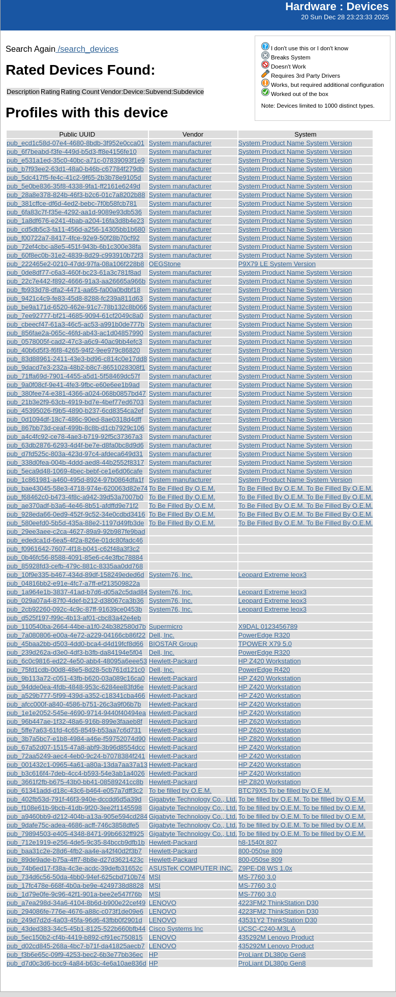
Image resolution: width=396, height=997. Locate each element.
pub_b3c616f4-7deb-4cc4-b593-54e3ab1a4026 (76, 773)
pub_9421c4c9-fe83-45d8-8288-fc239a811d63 (75, 298)
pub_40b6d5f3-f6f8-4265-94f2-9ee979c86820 (73, 350)
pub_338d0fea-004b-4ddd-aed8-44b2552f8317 (75, 462)
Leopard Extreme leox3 (272, 574)
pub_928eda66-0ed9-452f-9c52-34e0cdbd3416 (76, 514)
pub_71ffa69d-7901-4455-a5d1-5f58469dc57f (73, 376)
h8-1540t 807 (258, 842)
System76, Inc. (171, 574)
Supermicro (165, 626)
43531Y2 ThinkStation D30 (277, 920)
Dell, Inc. (162, 635)
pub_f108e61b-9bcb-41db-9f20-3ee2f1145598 (74, 808)
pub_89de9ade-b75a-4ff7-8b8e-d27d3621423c (75, 859)
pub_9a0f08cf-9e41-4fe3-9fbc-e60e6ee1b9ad (73, 385)
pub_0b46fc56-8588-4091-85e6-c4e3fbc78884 (75, 557)
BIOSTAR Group (173, 644)
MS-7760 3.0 (257, 877)
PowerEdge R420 (264, 669)
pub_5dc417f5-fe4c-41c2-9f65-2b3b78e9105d (74, 177)
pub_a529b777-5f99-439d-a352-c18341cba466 (76, 695)
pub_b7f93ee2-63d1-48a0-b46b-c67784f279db (75, 169)
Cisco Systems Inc (176, 928)
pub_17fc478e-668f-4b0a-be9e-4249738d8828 (75, 885)
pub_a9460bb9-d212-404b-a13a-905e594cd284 (77, 816)
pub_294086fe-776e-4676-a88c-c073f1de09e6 (75, 911)
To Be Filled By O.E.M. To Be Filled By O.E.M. (305, 488)
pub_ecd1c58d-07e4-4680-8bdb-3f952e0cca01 (75, 143)
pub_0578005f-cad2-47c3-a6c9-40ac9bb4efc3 (74, 341)
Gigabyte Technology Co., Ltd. (193, 799)
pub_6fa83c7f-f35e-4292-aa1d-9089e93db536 (74, 212)
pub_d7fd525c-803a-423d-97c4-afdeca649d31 (75, 454)
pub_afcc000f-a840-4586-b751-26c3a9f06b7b (74, 704)
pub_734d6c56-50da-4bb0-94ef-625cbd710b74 (76, 877)
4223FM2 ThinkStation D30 (278, 903)
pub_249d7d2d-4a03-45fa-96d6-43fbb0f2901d (74, 920)
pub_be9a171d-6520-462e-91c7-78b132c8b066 (77, 307)
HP (153, 954)
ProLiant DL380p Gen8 (272, 954)
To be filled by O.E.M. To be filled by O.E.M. (301, 799)
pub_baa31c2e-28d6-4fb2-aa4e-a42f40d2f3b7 (74, 851)
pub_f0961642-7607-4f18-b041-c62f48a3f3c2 (73, 549)
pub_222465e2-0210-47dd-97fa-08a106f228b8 (75, 264)
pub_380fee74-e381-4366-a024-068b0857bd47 (76, 393)
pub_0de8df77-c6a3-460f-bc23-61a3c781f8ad (74, 272)
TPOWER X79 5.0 (265, 644)
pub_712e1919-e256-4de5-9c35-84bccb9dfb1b (76, 842)
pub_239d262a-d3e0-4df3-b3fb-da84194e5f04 (74, 652)
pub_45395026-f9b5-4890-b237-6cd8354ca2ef (75, 410)
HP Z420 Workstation (269, 661)
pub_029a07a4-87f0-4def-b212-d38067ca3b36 (75, 600)
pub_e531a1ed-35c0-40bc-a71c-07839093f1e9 (76, 160)
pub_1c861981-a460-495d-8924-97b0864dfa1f (75, 480)
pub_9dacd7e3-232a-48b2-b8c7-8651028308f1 (76, 367)
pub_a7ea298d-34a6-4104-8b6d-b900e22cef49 (76, 903)
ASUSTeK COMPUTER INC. (191, 868)
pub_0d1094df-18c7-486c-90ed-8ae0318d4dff (74, 419)
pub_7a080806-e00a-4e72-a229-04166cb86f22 (76, 635)
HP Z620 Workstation (269, 721)
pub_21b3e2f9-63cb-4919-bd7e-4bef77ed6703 (75, 402)
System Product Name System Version (295, 143)
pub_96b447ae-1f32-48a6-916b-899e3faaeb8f (74, 721)
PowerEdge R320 (264, 635)
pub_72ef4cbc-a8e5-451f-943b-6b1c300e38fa (74, 246)
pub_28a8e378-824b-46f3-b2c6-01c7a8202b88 (76, 195)
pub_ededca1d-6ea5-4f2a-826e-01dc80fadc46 (75, 540)
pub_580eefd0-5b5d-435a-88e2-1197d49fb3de (75, 523)
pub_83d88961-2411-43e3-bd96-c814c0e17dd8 (77, 359)
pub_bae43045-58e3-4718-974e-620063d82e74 (77, 488)
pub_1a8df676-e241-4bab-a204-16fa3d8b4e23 (75, 220)
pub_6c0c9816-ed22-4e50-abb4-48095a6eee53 (77, 661)
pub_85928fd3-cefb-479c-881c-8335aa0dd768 (75, 566)
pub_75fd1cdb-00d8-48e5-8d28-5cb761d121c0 (76, 669)
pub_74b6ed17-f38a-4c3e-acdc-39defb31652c (74, 868)
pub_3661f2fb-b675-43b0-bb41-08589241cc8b (75, 782)
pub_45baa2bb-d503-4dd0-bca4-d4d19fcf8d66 (75, 644)
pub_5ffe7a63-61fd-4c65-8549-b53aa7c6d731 (74, 730)
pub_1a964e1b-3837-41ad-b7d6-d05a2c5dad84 (77, 592)
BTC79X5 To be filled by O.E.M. (284, 790)
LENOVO (162, 903)
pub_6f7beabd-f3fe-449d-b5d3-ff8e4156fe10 (72, 151)
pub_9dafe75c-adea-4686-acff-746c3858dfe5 (73, 825)
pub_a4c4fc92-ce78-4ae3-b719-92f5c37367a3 (74, 436)
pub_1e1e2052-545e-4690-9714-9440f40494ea (76, 713)
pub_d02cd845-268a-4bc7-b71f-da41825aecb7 (76, 946)
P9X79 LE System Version (277, 264)
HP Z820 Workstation (269, 739)
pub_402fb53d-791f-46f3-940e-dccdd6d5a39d (74, 799)
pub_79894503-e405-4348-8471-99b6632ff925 (75, 834)
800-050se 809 (260, 851)
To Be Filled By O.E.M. (182, 488)
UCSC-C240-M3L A (267, 928)
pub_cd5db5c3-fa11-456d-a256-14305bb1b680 (76, 229)
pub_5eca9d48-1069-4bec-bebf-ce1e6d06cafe (74, 471)
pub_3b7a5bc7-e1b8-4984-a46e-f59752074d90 (76, 739)
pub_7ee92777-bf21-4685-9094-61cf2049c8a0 (75, 315)
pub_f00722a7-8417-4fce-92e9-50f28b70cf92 (73, 238)
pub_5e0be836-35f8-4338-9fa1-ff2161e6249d (73, 186)
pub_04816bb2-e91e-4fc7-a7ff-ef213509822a (73, 583)
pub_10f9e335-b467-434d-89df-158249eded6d (75, 574)
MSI (155, 877)
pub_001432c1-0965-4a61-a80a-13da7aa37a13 (77, 764)
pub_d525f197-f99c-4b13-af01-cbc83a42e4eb (74, 618)
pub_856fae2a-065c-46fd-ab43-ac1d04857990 (75, 333)
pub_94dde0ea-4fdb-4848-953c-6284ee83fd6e (75, 687)
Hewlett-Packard (173, 661)
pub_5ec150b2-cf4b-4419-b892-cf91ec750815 (74, 937)
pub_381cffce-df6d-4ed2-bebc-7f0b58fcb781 (72, 203)
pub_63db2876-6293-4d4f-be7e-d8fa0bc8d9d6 (75, 445)
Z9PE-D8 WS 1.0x (265, 868)
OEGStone (165, 264)
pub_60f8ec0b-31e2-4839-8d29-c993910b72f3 (75, 255)
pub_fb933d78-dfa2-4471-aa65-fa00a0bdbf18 (73, 290)
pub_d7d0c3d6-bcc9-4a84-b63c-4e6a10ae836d (76, 963)
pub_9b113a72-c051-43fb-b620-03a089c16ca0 (76, 678)
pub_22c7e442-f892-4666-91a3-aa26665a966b (76, 281)
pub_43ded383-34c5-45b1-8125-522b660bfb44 (76, 928)
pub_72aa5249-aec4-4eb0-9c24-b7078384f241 (76, 756)
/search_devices (86, 48)
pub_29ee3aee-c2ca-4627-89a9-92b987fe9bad (76, 531)
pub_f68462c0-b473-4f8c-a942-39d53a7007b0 (75, 497)
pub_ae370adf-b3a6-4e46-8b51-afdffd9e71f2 (72, 505)
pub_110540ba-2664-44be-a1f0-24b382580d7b (76, 626)
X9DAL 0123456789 (268, 626)
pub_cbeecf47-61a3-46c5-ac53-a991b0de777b (75, 324)
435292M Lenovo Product (276, 937)
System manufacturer (180, 143)
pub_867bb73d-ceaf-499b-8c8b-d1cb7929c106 (75, 428)
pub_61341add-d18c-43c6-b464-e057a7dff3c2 (75, 790)
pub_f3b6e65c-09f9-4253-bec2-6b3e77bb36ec (75, 954)
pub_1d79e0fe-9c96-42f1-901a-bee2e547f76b (74, 894)
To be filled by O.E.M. (180, 790)
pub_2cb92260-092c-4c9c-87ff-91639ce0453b (74, 609)
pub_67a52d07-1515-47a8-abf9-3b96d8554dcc (76, 747)
